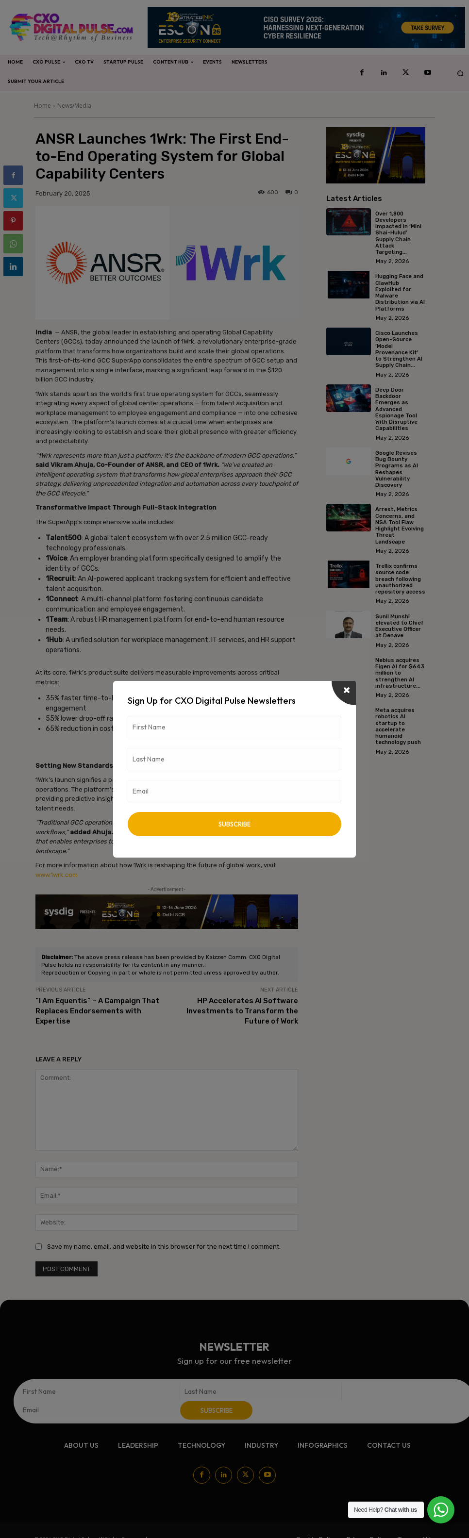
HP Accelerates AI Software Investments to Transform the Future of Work (242, 1010)
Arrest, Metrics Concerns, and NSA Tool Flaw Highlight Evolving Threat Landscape (399, 524)
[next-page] (348, 768)
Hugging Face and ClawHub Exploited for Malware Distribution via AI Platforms (400, 292)
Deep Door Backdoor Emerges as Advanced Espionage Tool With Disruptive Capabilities (396, 408)
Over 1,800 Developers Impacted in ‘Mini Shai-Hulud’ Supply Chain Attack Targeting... (398, 233)
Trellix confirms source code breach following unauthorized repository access (400, 578)
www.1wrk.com (56, 874)
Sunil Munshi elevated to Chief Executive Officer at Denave (399, 625)
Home (42, 105)
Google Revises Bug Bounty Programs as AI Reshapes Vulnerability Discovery (396, 468)
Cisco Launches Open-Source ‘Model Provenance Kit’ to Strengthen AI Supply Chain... (398, 349)
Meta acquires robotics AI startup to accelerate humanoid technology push (398, 725)
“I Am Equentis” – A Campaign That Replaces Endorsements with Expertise (97, 1010)
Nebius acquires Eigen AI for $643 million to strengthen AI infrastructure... (399, 672)
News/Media (74, 105)
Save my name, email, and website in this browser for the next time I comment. (164, 1246)
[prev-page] (332, 768)
